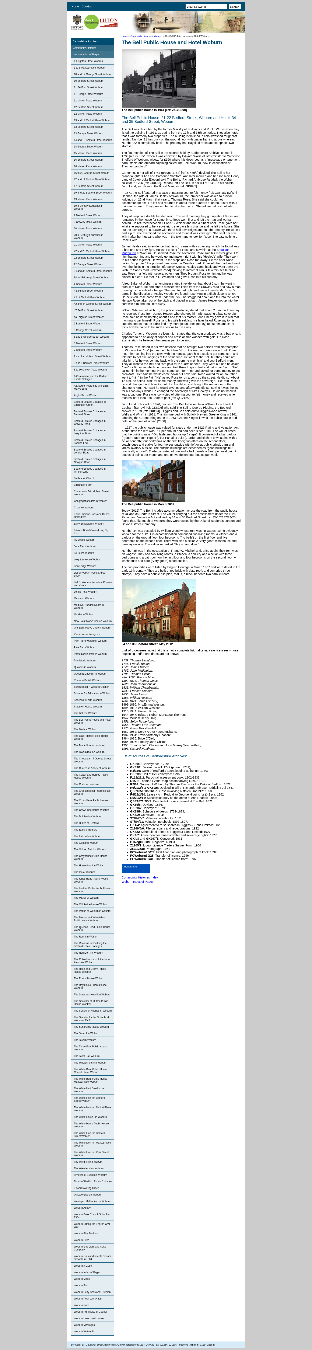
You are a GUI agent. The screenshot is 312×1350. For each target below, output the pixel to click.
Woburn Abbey (82, 1207)
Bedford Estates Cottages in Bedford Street (90, 413)
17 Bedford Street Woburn (89, 186)
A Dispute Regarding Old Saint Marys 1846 (91, 387)
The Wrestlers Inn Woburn (89, 1168)
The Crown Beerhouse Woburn (91, 809)
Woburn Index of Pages (86, 54)
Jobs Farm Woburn (85, 546)
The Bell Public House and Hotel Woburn (92, 721)
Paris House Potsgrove (87, 634)
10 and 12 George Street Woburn (93, 74)
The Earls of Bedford (85, 829)
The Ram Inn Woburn (86, 936)
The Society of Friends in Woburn (93, 1010)
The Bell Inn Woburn (85, 713)
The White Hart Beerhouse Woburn (89, 1090)
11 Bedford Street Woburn (89, 87)
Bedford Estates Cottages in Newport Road (90, 461)
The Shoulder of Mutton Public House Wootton (91, 1003)
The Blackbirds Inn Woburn (89, 752)
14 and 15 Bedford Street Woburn (93, 140)
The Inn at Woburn (84, 872)
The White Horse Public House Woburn (91, 1125)
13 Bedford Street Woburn (89, 126)
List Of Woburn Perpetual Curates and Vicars (93, 584)
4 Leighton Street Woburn (88, 290)
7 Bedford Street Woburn (88, 349)
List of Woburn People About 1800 (90, 574)
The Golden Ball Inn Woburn (90, 849)
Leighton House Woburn (87, 559)
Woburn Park (81, 1285)
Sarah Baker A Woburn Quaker (91, 686)
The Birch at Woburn (85, 729)
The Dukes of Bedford (86, 823)
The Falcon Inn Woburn (87, 836)
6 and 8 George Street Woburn (91, 336)
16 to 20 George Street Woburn (91, 172)
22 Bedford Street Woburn (89, 257)
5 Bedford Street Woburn (88, 323)
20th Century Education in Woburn (88, 237)
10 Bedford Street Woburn (89, 80)
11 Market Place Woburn (88, 100)
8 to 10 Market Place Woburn (90, 369)
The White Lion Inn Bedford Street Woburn (89, 1135)
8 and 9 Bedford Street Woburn (91, 363)
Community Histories (141, 36)
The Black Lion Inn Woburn (89, 745)
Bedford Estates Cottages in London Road (90, 451)
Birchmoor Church (84, 478)
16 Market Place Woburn (88, 166)
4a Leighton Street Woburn (89, 317)
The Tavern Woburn (85, 1039)
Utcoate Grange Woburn (88, 1194)
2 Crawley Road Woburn (88, 221)
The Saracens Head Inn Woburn (92, 994)
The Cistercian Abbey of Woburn (92, 768)
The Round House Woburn (89, 978)
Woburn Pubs (82, 1305)
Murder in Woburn (84, 614)
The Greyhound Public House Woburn (90, 857)
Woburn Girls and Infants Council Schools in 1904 (92, 1258)
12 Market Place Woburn (88, 113)
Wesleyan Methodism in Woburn (92, 1201)
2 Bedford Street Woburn (88, 215)
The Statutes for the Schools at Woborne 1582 (91, 1019)
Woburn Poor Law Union (88, 1298)
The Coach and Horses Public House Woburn (91, 776)
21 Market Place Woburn (88, 244)
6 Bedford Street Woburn (88, 343)
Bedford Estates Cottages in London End (90, 442)
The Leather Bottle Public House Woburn (92, 890)
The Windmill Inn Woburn (88, 1161)
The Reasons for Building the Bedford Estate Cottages (90, 945)
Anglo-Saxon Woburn (86, 395)
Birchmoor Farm (83, 484)
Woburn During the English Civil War (92, 1225)
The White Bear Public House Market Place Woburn (90, 1080)
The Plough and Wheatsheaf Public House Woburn (90, 919)
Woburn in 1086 (83, 1265)
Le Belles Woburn (84, 553)
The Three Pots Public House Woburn (90, 1048)
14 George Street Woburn (88, 146)
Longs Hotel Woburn (85, 591)
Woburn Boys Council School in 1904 (92, 1216)
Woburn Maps (82, 1278)
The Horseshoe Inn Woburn (89, 865)
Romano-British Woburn (87, 680)
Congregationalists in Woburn (90, 501)
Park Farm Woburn (84, 647)
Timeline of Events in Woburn (90, 1174)
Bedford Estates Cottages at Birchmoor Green (90, 403)
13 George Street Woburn (88, 133)
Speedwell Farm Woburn (88, 700)
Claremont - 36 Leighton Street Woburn (91, 493)
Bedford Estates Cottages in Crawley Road (90, 422)
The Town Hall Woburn (87, 1056)
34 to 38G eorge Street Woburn (91, 277)
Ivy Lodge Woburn (84, 539)
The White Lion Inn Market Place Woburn (92, 1144)
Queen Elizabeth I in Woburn (90, 673)
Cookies (87, 6)
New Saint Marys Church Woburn (93, 621)
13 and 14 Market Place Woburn (92, 120)
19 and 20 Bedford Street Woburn (93, 192)
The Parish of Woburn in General (92, 910)
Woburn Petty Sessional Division (92, 1292)
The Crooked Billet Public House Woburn (92, 792)
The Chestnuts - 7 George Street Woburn (92, 760)
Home (75, 6)
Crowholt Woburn (84, 507)
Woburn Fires (81, 1240)
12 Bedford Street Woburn (89, 107)
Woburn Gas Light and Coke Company (90, 1248)
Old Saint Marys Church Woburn (92, 627)
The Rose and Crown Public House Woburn (90, 970)
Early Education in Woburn (89, 523)
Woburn (158, 36)
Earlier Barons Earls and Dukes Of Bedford (91, 516)
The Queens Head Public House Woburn (92, 929)
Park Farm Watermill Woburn (90, 640)
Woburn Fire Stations (86, 1233)
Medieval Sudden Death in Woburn (89, 606)
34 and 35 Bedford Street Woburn (93, 270)
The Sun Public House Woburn (91, 1026)
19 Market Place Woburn (88, 199)
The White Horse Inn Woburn (90, 1117)
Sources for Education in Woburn (92, 693)
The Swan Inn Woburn (86, 1033)
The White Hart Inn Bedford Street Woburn (89, 1099)
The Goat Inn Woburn (86, 842)
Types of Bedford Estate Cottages (93, 1181)
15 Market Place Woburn (88, 153)
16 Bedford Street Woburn (89, 159)
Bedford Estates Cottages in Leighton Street (90, 432)
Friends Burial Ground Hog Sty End (91, 532)
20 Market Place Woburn (88, 228)
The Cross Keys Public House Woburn (91, 802)
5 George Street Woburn (88, 330)
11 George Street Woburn (88, 94)
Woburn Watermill (84, 1331)
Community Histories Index (140, 877)
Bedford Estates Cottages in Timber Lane (90, 470)
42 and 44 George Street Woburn (93, 303)
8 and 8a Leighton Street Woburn (93, 356)
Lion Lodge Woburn (85, 566)
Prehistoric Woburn (85, 660)
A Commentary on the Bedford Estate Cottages (91, 378)
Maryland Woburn (84, 598)
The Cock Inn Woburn (86, 784)
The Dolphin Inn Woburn (88, 816)
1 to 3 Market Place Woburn (90, 67)
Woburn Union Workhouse (89, 1318)
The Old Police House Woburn (91, 904)
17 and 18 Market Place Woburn (92, 179)
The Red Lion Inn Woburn (88, 952)
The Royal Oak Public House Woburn (90, 986)
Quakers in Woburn (85, 667)
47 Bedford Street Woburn (89, 310)
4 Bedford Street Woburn (88, 284)
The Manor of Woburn (86, 897)
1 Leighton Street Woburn (88, 61)
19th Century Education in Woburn (88, 207)
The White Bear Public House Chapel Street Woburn (90, 1071)
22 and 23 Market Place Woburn (92, 251)
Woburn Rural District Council (90, 1311)
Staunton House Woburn (88, 706)
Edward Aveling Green (86, 1188)
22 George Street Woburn (88, 264)
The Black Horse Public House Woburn (91, 737)
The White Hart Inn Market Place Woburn (92, 1109)
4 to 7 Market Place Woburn (90, 297)
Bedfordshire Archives (85, 41)
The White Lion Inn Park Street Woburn (91, 1154)
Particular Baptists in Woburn (90, 654)
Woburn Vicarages (84, 1324)
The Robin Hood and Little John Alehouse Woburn (92, 961)
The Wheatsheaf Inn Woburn (90, 1062)
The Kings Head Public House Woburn (91, 880)
